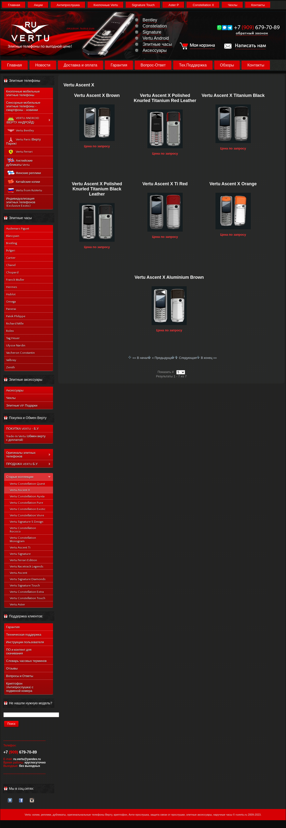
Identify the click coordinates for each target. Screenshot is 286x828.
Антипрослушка (68, 5)
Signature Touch (143, 5)
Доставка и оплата (80, 65)
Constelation (155, 26)
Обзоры (227, 65)
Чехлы (232, 5)
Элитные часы (157, 44)
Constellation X (203, 5)
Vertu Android (156, 38)
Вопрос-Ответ (153, 65)
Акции (38, 5)
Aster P (174, 5)
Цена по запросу (97, 146)
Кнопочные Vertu (106, 5)
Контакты (258, 5)
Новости (42, 65)
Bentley (150, 20)
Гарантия (119, 65)
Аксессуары (155, 50)
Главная (14, 5)
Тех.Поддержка (192, 65)
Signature (152, 32)
